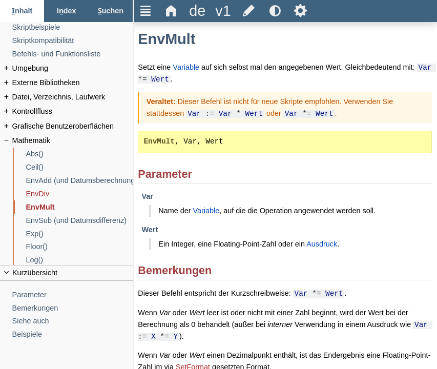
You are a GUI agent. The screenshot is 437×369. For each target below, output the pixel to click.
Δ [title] (171, 11)
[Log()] (79, 260)
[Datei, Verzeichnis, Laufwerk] (72, 97)
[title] (197, 11)
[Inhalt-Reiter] (22, 11)
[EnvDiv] (79, 194)
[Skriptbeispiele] (72, 27)
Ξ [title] (145, 11)
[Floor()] (79, 247)
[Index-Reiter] (66, 11)
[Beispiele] (72, 334)
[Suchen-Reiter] (111, 11)
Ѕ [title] (300, 11)
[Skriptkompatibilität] (72, 41)
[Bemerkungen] (72, 308)
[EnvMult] (79, 207)
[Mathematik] (72, 141)
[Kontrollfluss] (72, 111)
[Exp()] (79, 234)
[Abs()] (79, 154)
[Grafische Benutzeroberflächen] (72, 126)
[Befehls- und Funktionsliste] (72, 54)
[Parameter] (72, 295)
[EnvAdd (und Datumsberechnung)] (79, 181)
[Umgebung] (72, 68)
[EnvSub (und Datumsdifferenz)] (79, 221)
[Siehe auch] (72, 321)
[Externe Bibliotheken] (72, 83)
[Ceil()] (79, 167)
